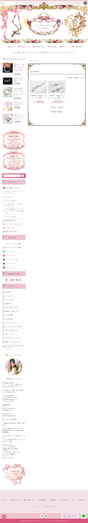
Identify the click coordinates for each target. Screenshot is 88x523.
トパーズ (36, 60)
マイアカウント (77, 3)
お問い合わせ (77, 46)
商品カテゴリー (23, 46)
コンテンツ (64, 46)
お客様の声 (53, 500)
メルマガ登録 (63, 500)
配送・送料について (29, 500)
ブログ (73, 500)
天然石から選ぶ (38, 46)
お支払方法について (14, 500)
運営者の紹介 (42, 500)
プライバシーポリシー (35, 506)
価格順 (76, 77)
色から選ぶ (52, 46)
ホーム (11, 46)
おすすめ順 (69, 77)
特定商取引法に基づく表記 (51, 506)
